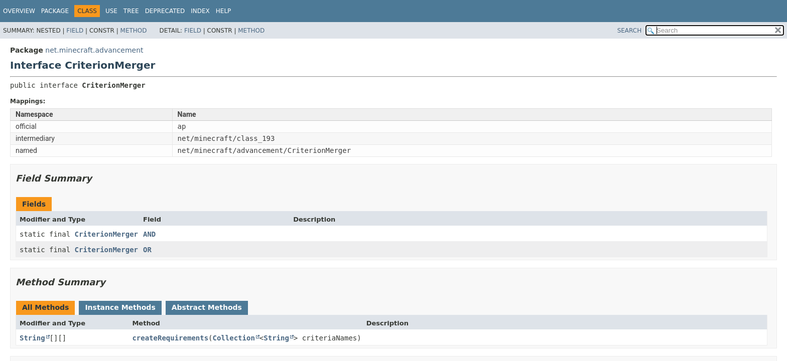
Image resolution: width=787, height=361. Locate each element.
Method (133, 30)
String (32, 338)
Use (111, 11)
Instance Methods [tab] (120, 307)
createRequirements (170, 338)
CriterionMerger (106, 234)
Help (223, 11)
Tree (131, 11)
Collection (234, 338)
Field (74, 30)
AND (149, 234)
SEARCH (629, 30)
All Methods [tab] (45, 307)
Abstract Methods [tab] (207, 307)
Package (55, 11)
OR (147, 250)
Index (200, 11)
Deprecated (165, 11)
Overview (19, 11)
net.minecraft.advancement (94, 50)
